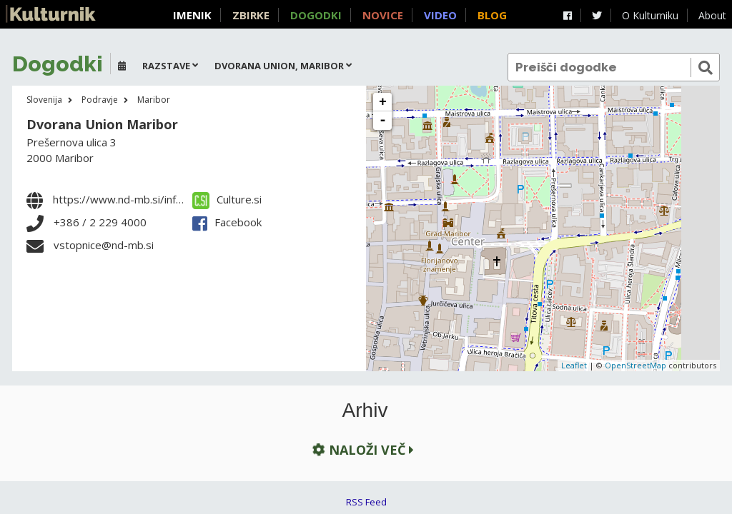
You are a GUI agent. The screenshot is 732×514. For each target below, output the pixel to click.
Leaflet (574, 365)
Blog (492, 15)
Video (440, 15)
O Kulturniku (650, 15)
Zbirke (250, 15)
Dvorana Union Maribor (102, 124)
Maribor (153, 100)
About (712, 15)
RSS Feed (366, 501)
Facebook (227, 222)
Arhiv (365, 410)
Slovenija (44, 100)
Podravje (99, 100)
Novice (382, 15)
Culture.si (227, 199)
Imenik (192, 15)
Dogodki (316, 15)
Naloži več (362, 449)
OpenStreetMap (635, 365)
